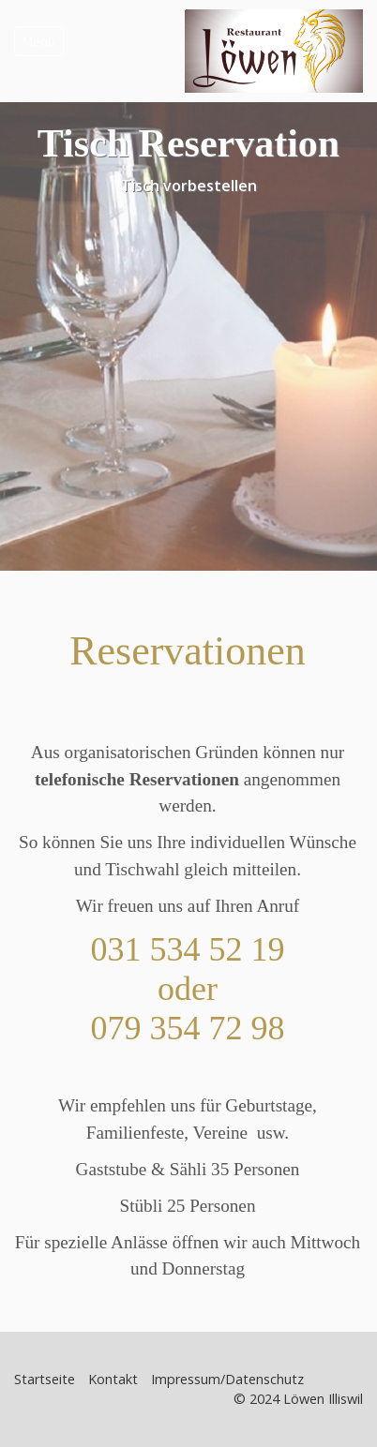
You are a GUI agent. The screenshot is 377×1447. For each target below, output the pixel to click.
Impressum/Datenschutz (227, 1379)
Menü (39, 41)
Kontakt (113, 1379)
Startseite (44, 1379)
